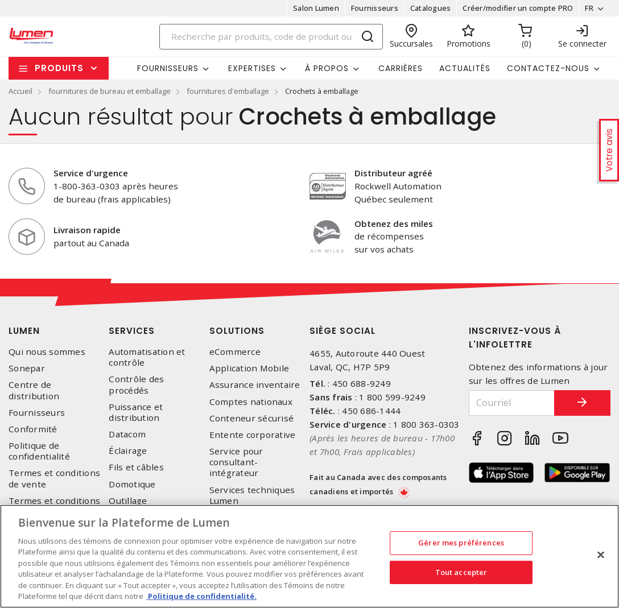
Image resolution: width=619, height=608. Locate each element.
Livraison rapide (87, 229)
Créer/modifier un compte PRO (518, 8)
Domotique (132, 484)
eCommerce (235, 351)
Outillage (128, 500)
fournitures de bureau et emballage (109, 91)
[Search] (271, 36)
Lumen (24, 331)
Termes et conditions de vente (54, 478)
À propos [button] (327, 68)
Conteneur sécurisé (251, 418)
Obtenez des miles (393, 223)
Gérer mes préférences (461, 542)
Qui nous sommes (47, 351)
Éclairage (128, 450)
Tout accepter (461, 571)
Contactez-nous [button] (548, 68)
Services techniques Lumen (252, 495)
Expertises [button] (252, 68)
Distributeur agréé (393, 173)
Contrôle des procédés (136, 384)
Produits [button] (59, 68)
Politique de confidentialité (39, 451)
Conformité (33, 429)
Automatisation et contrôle (147, 357)
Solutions (237, 331)
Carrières (400, 68)
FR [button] (589, 8)
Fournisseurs (374, 8)
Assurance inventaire (254, 384)
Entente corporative (252, 434)
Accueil (20, 91)
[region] (309, 556)
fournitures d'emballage (228, 91)
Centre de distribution (34, 390)
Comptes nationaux (250, 401)
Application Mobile (249, 368)
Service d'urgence (90, 173)
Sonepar (27, 368)
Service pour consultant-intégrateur (236, 462)
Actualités (464, 68)
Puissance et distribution (136, 412)
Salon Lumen (316, 8)
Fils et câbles (136, 467)
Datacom (127, 434)
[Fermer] (600, 554)
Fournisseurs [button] (168, 68)
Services (132, 331)
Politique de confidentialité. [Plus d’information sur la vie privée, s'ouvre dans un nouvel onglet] (201, 596)
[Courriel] (512, 403)
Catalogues (430, 8)
